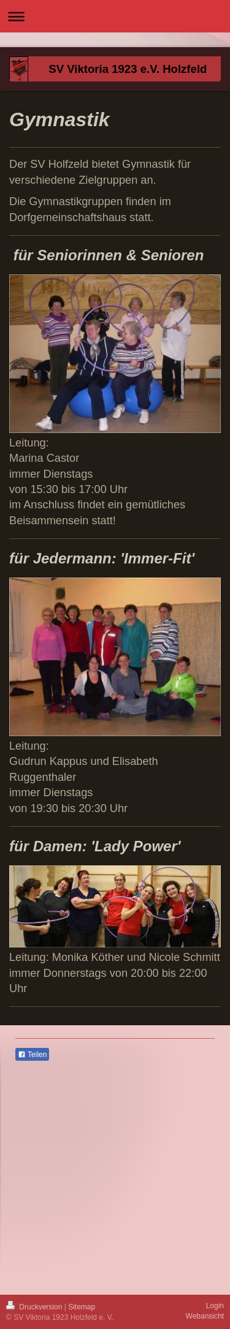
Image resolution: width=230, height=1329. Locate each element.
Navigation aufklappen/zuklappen (115, 16)
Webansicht (205, 1316)
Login (215, 1305)
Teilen (32, 1054)
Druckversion (35, 1307)
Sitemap (81, 1307)
